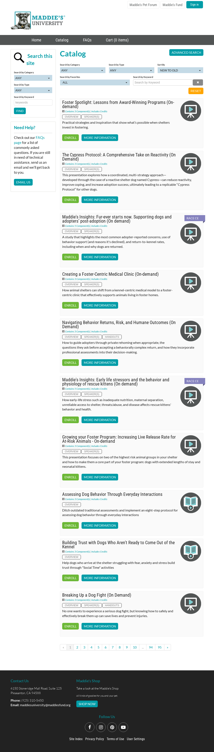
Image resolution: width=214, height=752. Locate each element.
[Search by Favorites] (95, 82)
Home (36, 39)
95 (160, 647)
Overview (71, 116)
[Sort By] (180, 70)
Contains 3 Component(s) (77, 111)
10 (135, 647)
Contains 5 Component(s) (77, 225)
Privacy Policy (94, 739)
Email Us (23, 182)
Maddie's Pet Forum (143, 5)
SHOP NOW (87, 704)
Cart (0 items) (117, 39)
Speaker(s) (91, 116)
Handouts (112, 336)
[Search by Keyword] (163, 82)
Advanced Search (186, 52)
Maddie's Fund (172, 5)
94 (151, 647)
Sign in (194, 4)
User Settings (136, 739)
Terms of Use (115, 739)
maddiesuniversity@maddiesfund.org (45, 705)
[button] (198, 82)
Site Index (76, 739)
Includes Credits (99, 111)
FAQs (87, 39)
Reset (196, 91)
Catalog (61, 39)
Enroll (70, 138)
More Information (100, 138)
